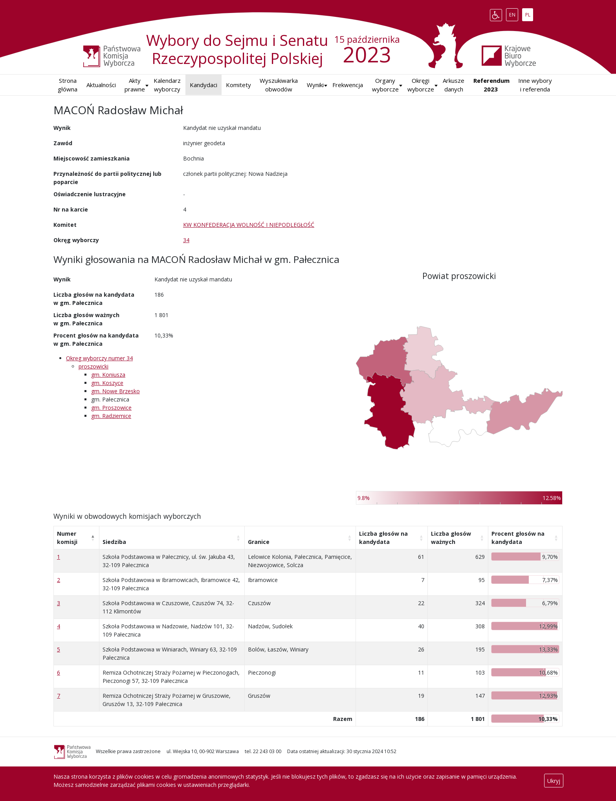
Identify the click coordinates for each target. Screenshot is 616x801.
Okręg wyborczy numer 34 (99, 358)
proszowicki (93, 366)
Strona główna (67, 85)
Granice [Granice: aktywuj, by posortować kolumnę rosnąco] (259, 542)
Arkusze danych (453, 85)
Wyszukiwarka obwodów (279, 85)
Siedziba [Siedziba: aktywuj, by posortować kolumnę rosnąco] (114, 542)
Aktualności (101, 85)
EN (514, 13)
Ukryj (553, 781)
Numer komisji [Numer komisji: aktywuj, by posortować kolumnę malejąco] (67, 538)
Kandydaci (203, 85)
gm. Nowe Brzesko (115, 391)
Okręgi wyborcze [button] (420, 85)
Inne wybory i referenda (535, 85)
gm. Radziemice (111, 416)
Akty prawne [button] (135, 85)
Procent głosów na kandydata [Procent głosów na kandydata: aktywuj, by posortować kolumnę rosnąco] (517, 538)
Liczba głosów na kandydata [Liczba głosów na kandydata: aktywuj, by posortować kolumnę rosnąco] (383, 538)
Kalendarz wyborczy (167, 85)
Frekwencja (347, 85)
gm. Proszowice (111, 407)
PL (529, 13)
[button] (315, 85)
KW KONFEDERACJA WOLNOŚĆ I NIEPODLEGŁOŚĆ (248, 224)
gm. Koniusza (108, 374)
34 (186, 240)
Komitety (238, 85)
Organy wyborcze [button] (385, 85)
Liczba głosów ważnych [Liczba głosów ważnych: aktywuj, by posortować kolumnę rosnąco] (451, 538)
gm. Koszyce (107, 383)
